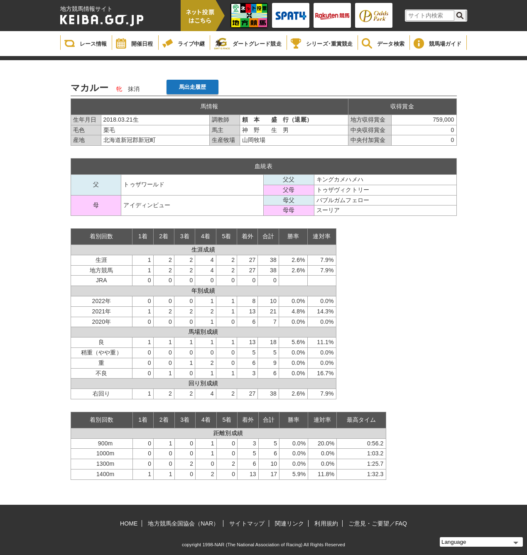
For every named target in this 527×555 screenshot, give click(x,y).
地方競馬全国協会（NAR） (183, 523)
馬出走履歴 (192, 87)
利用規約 (326, 523)
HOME (128, 523)
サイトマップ (247, 523)
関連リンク (289, 523)
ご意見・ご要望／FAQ (377, 523)
